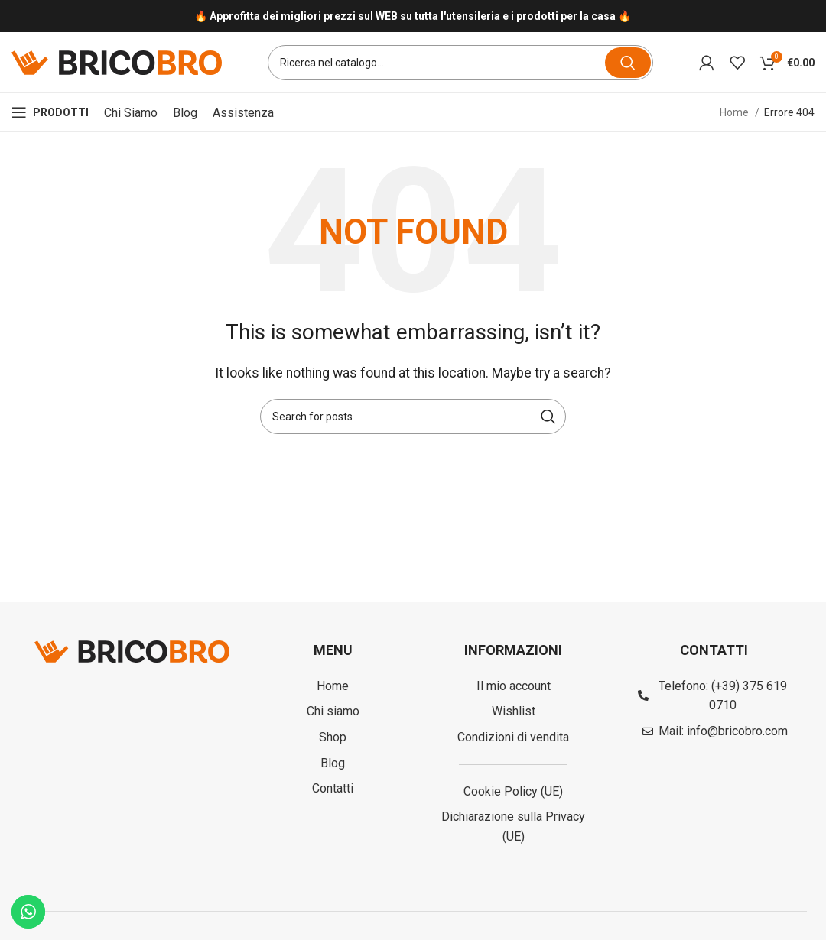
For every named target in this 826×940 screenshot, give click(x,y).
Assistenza (243, 112)
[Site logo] (116, 61)
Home (735, 113)
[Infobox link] (413, 16)
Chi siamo (131, 112)
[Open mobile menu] (50, 113)
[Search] (460, 62)
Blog (185, 112)
